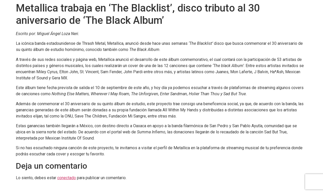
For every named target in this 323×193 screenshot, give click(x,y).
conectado (66, 177)
